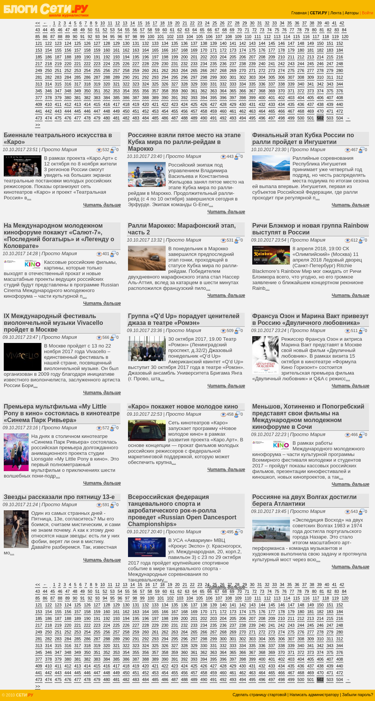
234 (203, 63)
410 (48, 104)
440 (339, 104)
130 (126, 43)
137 (194, 43)
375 (329, 91)
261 (155, 70)
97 (127, 36)
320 (106, 84)
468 (300, 111)
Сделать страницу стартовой (260, 694)
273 (271, 70)
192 (106, 57)
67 (217, 30)
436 (300, 104)
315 (58, 84)
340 (300, 84)
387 (136, 97)
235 (213, 63)
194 (126, 57)
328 (184, 84)
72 (254, 30)
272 (262, 70)
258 (126, 70)
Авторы (352, 13)
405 (310, 97)
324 (145, 84)
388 (145, 97)
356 (145, 91)
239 (252, 63)
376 (339, 91)
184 (339, 50)
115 (296, 36)
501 (310, 118)
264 (184, 70)
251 (58, 70)
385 (116, 97)
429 (233, 104)
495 (252, 118)
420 (145, 104)
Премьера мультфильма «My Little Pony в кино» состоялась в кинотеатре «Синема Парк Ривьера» (62, 413)
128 (106, 43)
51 (97, 30)
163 (136, 50)
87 (52, 36)
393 (194, 97)
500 (300, 118)
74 (269, 30)
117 (315, 36)
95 (112, 36)
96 (119, 36)
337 (271, 84)
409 (38, 104)
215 (329, 57)
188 (67, 57)
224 (106, 63)
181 (310, 50)
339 (291, 84)
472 (339, 111)
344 (339, 84)
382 (87, 97)
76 (284, 30)
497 (271, 118)
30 (252, 23)
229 (155, 63)
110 (248, 36)
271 (252, 70)
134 (165, 43)
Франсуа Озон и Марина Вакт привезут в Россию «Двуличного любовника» (310, 319)
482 (126, 118)
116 (306, 36)
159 (97, 50)
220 (67, 63)
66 (209, 30)
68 (224, 30)
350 (87, 91)
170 (203, 50)
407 (329, 97)
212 (300, 57)
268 (223, 70)
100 (151, 36)
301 (233, 77)
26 (222, 23)
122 (48, 43)
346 (48, 91)
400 (262, 97)
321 (116, 84)
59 (157, 30)
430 (242, 104)
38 (312, 23)
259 (136, 70)
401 (271, 97)
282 (48, 77)
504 (339, 118)
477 (77, 118)
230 (165, 63)
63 (187, 30)
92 (90, 36)
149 (310, 43)
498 (281, 118)
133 (155, 43)
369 (271, 91)
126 (87, 43)
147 (291, 43)
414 (87, 104)
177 (271, 50)
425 (194, 104)
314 (48, 84)
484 (145, 118)
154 (48, 50)
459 (213, 111)
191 (97, 57)
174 (242, 50)
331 (213, 84)
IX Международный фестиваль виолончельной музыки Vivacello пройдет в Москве (53, 323)
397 (233, 97)
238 (242, 63)
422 (165, 104)
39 (319, 23)
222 (87, 63)
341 (310, 84)
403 (291, 97)
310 (320, 77)
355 (136, 91)
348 (67, 91)
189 (77, 57)
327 (174, 84)
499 (291, 118)
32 (267, 23)
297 (194, 77)
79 (307, 30)
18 (162, 23)
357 (155, 91)
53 (112, 30)
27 (229, 23)
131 (136, 43)
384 (106, 97)
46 (60, 30)
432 (262, 104)
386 (126, 97)
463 (252, 111)
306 (281, 77)
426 (203, 104)
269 (233, 70)
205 (233, 57)
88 (60, 36)
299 (213, 77)
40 (327, 23)
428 (223, 104)
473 (38, 118)
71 (247, 30)
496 (262, 118)
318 (87, 84)
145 (271, 43)
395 (213, 97)
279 (329, 70)
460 (223, 111)
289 (116, 77)
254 (87, 70)
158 (87, 50)
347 (58, 91)
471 (329, 111)
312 (339, 77)
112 (267, 36)
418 (126, 104)
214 (320, 57)
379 (58, 97)
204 (223, 57)
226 (126, 63)
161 (116, 50)
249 (38, 70)
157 (77, 50)
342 (320, 84)
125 (77, 43)
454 (165, 111)
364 (223, 91)
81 (322, 30)
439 (329, 104)
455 (174, 111)
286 (87, 77)
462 (242, 111)
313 (38, 84)
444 (67, 111)
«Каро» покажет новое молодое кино (183, 406)
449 (116, 111)
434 (281, 104)
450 (126, 111)
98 (135, 36)
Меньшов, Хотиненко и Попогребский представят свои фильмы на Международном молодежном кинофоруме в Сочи (308, 416)
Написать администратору (314, 694)
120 (345, 36)
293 (155, 77)
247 (329, 63)
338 (281, 84)
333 (233, 84)
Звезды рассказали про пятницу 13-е (59, 497)
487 (174, 118)
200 (184, 57)
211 (291, 57)
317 (77, 84)
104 (189, 36)
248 (339, 63)
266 (203, 70)
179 (291, 50)
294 (165, 77)
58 (150, 30)
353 (116, 91)
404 (300, 97)
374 (320, 91)
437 (310, 104)
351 (97, 91)
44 (45, 30)
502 (320, 118)
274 (281, 70)
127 (97, 43)
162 (126, 50)
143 (252, 43)
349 (77, 91)
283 (58, 77)
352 (106, 91)
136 (184, 43)
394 (203, 97)
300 (223, 77)
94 (105, 36)
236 (223, 63)
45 (52, 30)
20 (177, 23)
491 (213, 118)
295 (174, 77)
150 (320, 43)
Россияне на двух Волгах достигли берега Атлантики (304, 500)
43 (37, 30)
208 (262, 57)
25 (214, 23)
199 (174, 57)
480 (106, 118)
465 (271, 111)
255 (97, 70)
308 (300, 77)
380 (67, 97)
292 (145, 77)
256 (106, 70)
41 (334, 23)
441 (38, 111)
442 (48, 111)
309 (310, 77)
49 (82, 30)
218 (48, 63)
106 (209, 36)
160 (106, 50)
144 (262, 43)
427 (213, 104)
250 (48, 70)
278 (320, 70)
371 (291, 91)
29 (244, 23)
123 (58, 43)
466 (281, 111)
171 (213, 50)
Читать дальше (102, 205)
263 (174, 70)
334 (242, 84)
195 (136, 57)
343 (329, 84)
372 (300, 91)
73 (262, 30)
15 (140, 23)
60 (165, 30)
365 (233, 91)
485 (155, 118)
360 (184, 91)
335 (252, 84)
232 (184, 63)
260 (145, 70)
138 (203, 43)
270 (242, 70)
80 (314, 30)
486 (165, 118)
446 (87, 111)
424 (184, 104)
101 (160, 36)
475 (58, 118)
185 (38, 57)
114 (287, 36)
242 (281, 63)
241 (271, 63)
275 (291, 70)
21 (185, 23)
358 (165, 91)
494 (242, 118)
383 (97, 97)
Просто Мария (59, 149)
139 (213, 43)
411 (58, 104)
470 (320, 111)
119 (335, 36)
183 (329, 50)
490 (203, 118)
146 (281, 43)
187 (58, 57)
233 (194, 63)
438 (320, 104)
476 (67, 118)
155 (58, 50)
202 (203, 57)
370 (281, 91)
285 (77, 77)
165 (155, 50)
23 (200, 23)
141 (233, 43)
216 (339, 57)
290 (126, 77)
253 (77, 70)
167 (174, 50)
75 (277, 30)
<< (37, 23)
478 (87, 118)
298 (203, 77)
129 (116, 43)
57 (142, 30)
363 (213, 91)
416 (106, 104)
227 (136, 63)
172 (223, 50)
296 (184, 77)
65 (202, 30)
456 (184, 111)
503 (329, 118)
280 (339, 70)
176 (262, 50)
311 (329, 77)
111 (257, 36)
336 (262, 84)
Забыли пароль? (357, 694)
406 (320, 97)
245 (310, 63)
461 (233, 111)
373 (310, 91)
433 (271, 104)
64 (194, 30)
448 (106, 111)
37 (304, 23)
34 (282, 23)
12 (117, 23)
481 (116, 118)
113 (277, 36)
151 (329, 43)
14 (132, 23)
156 (67, 50)
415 (97, 104)
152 (339, 43)
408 (339, 97)
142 (242, 43)
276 (300, 70)
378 (48, 97)
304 (262, 77)
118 (325, 36)
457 (194, 111)
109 (238, 36)
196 (145, 57)
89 (67, 36)
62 (179, 30)
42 (342, 23)
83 (336, 30)
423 (174, 104)
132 (145, 43)
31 (260, 23)
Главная (299, 13)
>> (37, 124)
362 (203, 91)
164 (145, 50)
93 (97, 36)
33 (274, 23)
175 (252, 50)
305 (271, 77)
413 (77, 104)
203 (213, 57)
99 (142, 36)
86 (45, 36)
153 (38, 50)
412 (67, 104)
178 (281, 50)
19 (170, 23)
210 (281, 57)
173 (233, 50)
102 (170, 36)
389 (155, 97)
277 (310, 70)
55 (127, 30)
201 (194, 57)
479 (97, 118)
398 (242, 97)
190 (87, 57)
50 (90, 30)
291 (136, 77)
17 (155, 23)
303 (252, 77)
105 (199, 36)
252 (67, 70)
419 (136, 104)
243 (291, 63)
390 (165, 97)
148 (300, 43)
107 (218, 36)
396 (223, 97)
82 (329, 30)
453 (155, 111)
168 (184, 50)
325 (155, 84)
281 (38, 77)
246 (320, 63)
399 (252, 97)
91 (82, 36)
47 (67, 30)
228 (145, 63)
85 (37, 36)
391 (174, 97)
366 (242, 91)
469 (310, 111)
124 (67, 43)
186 (48, 57)
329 (194, 84)
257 (116, 70)
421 (155, 104)
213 (310, 57)
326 (165, 84)
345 (38, 91)
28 (237, 23)
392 (184, 97)
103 (180, 36)
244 (300, 63)
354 (126, 91)
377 (38, 97)
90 (75, 36)
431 (252, 104)
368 (262, 91)
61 (172, 30)
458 (203, 111)
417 (116, 104)
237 (233, 63)
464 (262, 111)
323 (136, 84)
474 (48, 118)
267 (213, 70)
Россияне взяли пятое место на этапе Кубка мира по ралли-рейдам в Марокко (184, 142)
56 (135, 30)
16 (147, 23)
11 (110, 23)
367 (252, 91)
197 (155, 57)
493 (233, 118)
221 (77, 63)
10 (103, 23)
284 (67, 77)
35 (289, 23)
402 (281, 97)
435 (291, 104)
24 (207, 23)
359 (174, 91)
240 (262, 63)
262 (165, 70)
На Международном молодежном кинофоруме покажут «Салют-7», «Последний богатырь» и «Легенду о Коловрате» (59, 235)
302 (242, 77)
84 (344, 30)
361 (194, 91)
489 (194, 118)
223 (97, 63)
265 (194, 70)
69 (232, 30)
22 (192, 23)
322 (126, 84)
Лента (335, 13)
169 (194, 50)
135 (174, 43)
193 (116, 57)
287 (97, 77)
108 (228, 36)
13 (125, 23)
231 (174, 63)
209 (271, 57)
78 (299, 30)
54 (119, 30)
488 (184, 118)
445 (77, 111)
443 (58, 111)
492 (223, 118)
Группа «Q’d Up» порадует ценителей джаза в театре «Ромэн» (183, 319)
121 (38, 43)
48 (75, 30)
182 (320, 50)
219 (58, 63)
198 (165, 57)
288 (106, 77)
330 (203, 84)
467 (291, 111)
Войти (367, 13)
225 (116, 63)
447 (97, 111)
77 (292, 30)
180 (300, 50)
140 (223, 43)
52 (105, 30)
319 (97, 84)
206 (242, 57)
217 (38, 63)
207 (252, 57)
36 (297, 23)
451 (136, 111)
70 (239, 30)
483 (136, 118)
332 (223, 84)
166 (165, 50)
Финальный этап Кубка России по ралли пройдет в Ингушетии (303, 138)
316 (67, 84)
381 (77, 97)
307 (291, 77)
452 (145, 111)
